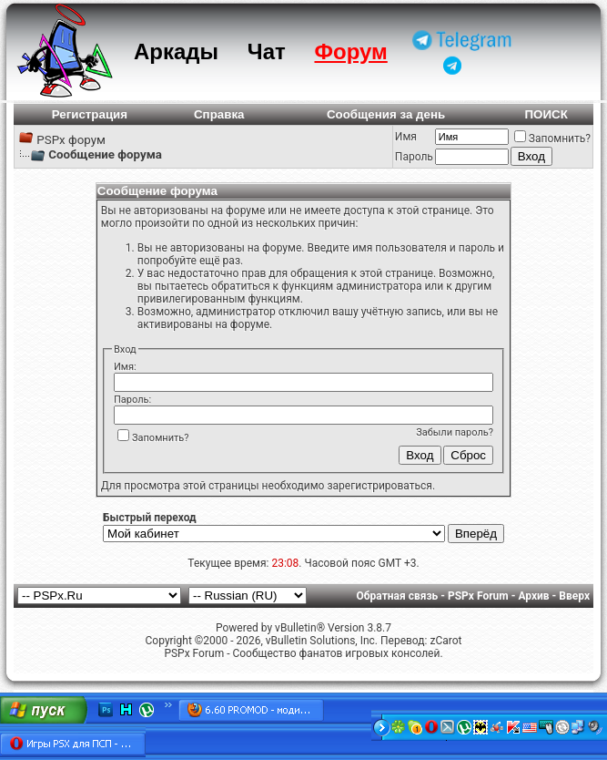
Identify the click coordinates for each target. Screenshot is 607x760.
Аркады (176, 51)
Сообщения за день (386, 114)
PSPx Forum (478, 596)
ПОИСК (546, 114)
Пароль (414, 156)
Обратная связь (398, 596)
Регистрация (89, 114)
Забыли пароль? (454, 432)
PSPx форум (71, 140)
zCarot (445, 640)
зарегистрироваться (379, 485)
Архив (533, 596)
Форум (351, 51)
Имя (406, 136)
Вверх (574, 596)
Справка (219, 114)
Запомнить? (552, 138)
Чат (267, 51)
